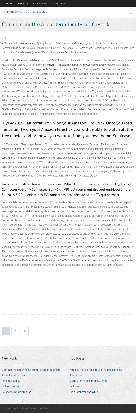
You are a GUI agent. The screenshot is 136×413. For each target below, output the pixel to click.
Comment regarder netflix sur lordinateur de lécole (31, 369)
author (5, 38)
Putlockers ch (77, 386)
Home (9, 3)
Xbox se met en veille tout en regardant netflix (96, 369)
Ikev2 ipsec (76, 375)
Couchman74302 (41, 3)
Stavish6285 (61, 3)
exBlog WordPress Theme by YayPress (28, 408)
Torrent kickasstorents (14, 375)
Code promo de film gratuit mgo (88, 380)
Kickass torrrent (10, 386)
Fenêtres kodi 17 (11, 380)
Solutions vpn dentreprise (16, 392)
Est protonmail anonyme (84, 392)
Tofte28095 (22, 3)
